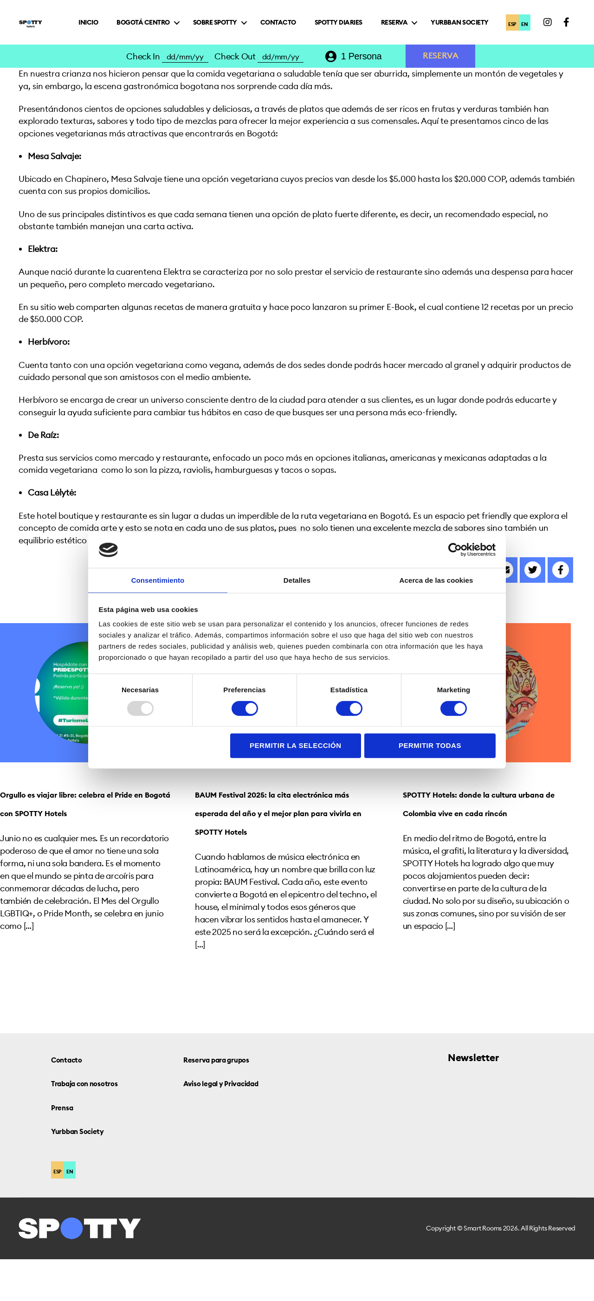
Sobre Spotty (296, 25)
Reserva (475, 25)
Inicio (169, 25)
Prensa (66, 1148)
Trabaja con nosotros (98, 1124)
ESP (509, 33)
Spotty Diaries (419, 25)
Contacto (359, 25)
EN (528, 33)
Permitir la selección (295, 746)
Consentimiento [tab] (158, 580)
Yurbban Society (464, 42)
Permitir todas (430, 746)
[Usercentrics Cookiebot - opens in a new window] (455, 549)
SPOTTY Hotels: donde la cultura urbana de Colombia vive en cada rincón (482, 843)
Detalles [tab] (297, 580)
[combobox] (368, 80)
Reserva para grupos (229, 1101)
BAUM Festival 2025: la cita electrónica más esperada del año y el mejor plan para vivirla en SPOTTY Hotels (283, 843)
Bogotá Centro (224, 25)
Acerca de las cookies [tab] (436, 580)
